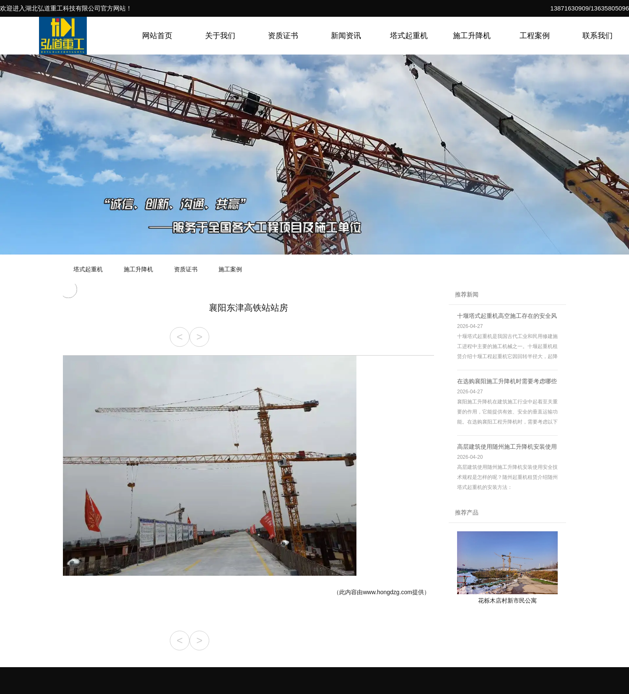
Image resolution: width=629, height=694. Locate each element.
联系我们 (597, 35)
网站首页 (157, 35)
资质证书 (283, 35)
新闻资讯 (346, 35)
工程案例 (535, 35)
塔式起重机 (409, 35)
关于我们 (220, 35)
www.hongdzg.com (387, 592)
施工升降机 (472, 35)
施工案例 (230, 269)
